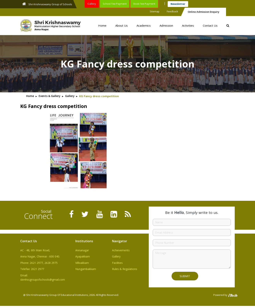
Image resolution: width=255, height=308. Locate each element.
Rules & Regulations (124, 269)
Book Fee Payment (144, 3)
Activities (188, 25)
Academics (144, 25)
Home (102, 25)
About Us (121, 25)
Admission (166, 25)
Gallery (92, 3)
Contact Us (210, 25)
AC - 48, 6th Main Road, (35, 250)
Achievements (121, 250)
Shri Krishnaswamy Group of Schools (47, 4)
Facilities (117, 263)
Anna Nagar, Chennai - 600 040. (40, 256)
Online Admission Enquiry (203, 12)
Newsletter (178, 4)
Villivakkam (82, 263)
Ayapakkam (82, 256)
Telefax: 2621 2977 (32, 269)
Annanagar (82, 250)
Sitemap (154, 11)
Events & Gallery (49, 96)
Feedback (172, 11)
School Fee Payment (115, 3)
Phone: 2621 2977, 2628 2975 (39, 263)
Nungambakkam (85, 269)
